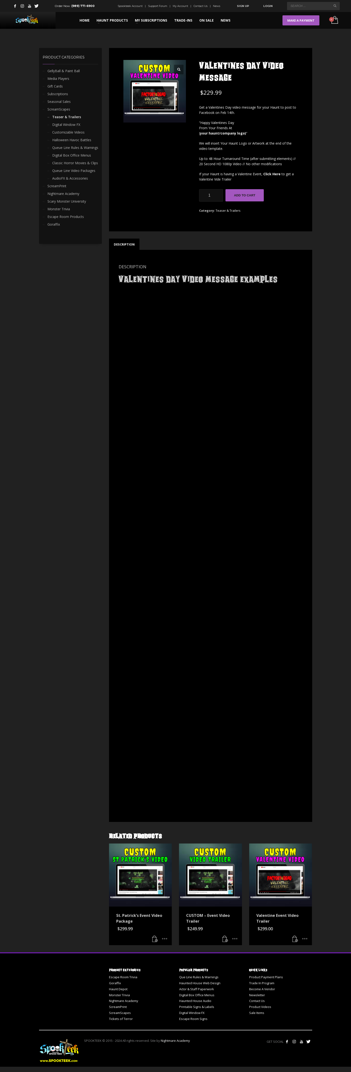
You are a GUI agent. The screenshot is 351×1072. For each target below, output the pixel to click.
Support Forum (157, 6)
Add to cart (244, 195)
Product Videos (260, 1007)
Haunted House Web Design (199, 983)
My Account (180, 6)
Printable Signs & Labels (196, 1007)
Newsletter (257, 995)
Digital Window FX (66, 124)
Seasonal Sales (59, 101)
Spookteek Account (130, 6)
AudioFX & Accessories (70, 178)
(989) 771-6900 (83, 6)
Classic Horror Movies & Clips (75, 163)
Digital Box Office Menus (71, 155)
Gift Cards (55, 86)
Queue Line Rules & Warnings (75, 147)
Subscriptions (57, 94)
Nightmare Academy (63, 193)
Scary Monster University (66, 201)
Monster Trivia (58, 209)
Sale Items (256, 1013)
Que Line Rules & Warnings (199, 977)
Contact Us (200, 6)
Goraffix (53, 224)
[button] (179, 69)
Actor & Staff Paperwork (196, 989)
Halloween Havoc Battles (71, 140)
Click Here (272, 174)
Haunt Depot (118, 989)
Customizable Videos (68, 132)
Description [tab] (124, 244)
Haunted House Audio (195, 1001)
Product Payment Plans (266, 977)
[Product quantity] (211, 195)
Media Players (58, 78)
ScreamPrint (56, 186)
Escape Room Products (65, 216)
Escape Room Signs (193, 1019)
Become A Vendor (262, 989)
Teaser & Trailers (228, 210)
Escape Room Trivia (123, 977)
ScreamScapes (58, 109)
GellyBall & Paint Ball (63, 71)
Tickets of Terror (121, 1019)
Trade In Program (261, 983)
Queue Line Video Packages (73, 170)
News (216, 6)
